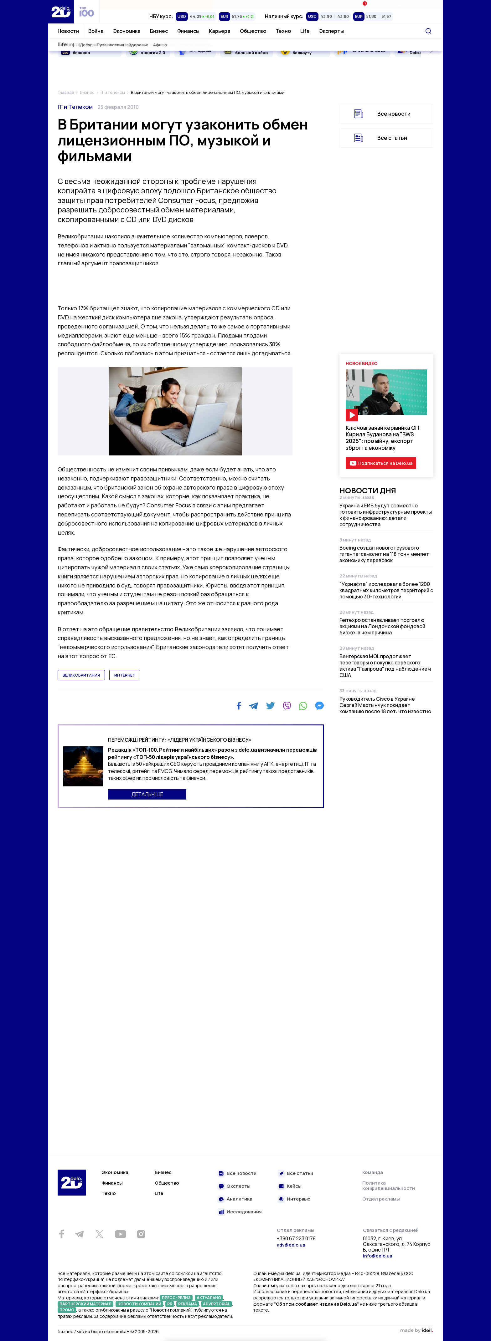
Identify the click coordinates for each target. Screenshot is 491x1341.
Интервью (298, 1199)
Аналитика (239, 1199)
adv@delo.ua (291, 1244)
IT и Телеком (75, 106)
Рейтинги (157, 5)
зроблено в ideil (416, 1330)
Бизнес (159, 31)
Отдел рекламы (381, 1199)
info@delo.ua (377, 1255)
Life (305, 31)
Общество (253, 31)
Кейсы (294, 1186)
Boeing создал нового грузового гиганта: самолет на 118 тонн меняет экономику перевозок (384, 554)
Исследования (244, 1212)
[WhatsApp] (303, 705)
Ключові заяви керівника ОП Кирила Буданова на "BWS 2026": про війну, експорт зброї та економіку (382, 437)
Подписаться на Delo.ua (385, 463)
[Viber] (287, 705)
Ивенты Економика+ (385, 4)
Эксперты (331, 31)
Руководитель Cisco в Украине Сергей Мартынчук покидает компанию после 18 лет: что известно (385, 705)
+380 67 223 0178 (296, 1239)
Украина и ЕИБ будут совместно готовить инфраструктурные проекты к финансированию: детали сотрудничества (385, 515)
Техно (283, 31)
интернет (124, 675)
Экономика (127, 31)
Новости (68, 31)
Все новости (394, 113)
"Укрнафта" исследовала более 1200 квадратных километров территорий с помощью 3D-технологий (386, 590)
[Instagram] (141, 1234)
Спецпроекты (271, 5)
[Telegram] (253, 705)
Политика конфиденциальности (388, 1186)
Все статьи (392, 137)
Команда (372, 1172)
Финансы (188, 31)
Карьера (219, 31)
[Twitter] (270, 705)
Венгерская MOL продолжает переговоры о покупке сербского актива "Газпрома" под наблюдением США (385, 665)
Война (96, 31)
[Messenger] (319, 705)
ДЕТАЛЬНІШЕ (147, 794)
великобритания (81, 675)
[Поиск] (428, 31)
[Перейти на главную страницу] (61, 11)
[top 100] (87, 11)
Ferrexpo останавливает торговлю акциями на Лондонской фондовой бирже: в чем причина (382, 626)
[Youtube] (120, 1234)
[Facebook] (239, 706)
